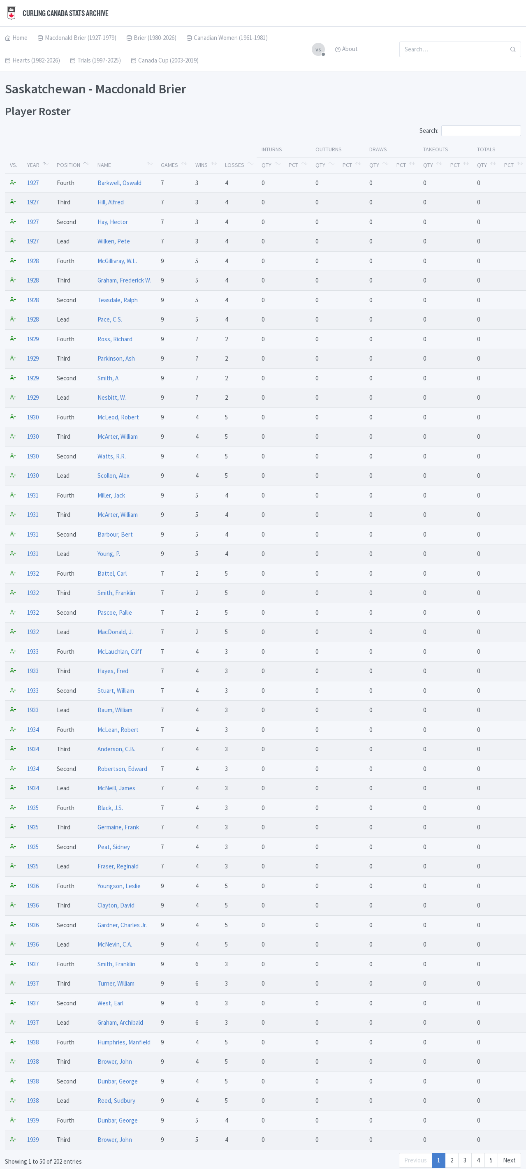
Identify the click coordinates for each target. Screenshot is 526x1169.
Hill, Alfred (110, 202)
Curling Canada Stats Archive (57, 13)
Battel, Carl (112, 573)
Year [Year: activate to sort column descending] (33, 165)
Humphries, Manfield (124, 1042)
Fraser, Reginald (118, 866)
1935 (33, 808)
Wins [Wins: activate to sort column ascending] (201, 165)
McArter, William (117, 436)
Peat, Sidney (113, 847)
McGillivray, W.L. (117, 261)
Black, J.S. (110, 808)
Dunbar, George (117, 1081)
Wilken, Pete (113, 241)
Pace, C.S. (109, 319)
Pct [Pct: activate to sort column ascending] (293, 165)
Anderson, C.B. (116, 749)
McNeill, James (116, 788)
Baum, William (114, 710)
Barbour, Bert (115, 534)
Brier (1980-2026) (151, 38)
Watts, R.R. (111, 456)
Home (16, 38)
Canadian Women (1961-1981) (227, 38)
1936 (33, 886)
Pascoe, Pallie (114, 612)
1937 (33, 964)
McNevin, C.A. (114, 944)
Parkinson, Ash (116, 358)
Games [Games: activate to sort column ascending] (169, 165)
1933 (33, 651)
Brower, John (114, 1061)
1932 (33, 573)
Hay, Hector (112, 222)
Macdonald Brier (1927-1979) (76, 38)
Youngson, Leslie (119, 886)
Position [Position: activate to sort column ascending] (68, 165)
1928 (33, 261)
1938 (33, 1042)
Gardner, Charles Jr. (122, 925)
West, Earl (110, 1003)
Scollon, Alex (113, 475)
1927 (33, 183)
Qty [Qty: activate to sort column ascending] (266, 165)
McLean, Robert (118, 730)
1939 (33, 1120)
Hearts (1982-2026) (32, 60)
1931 (33, 495)
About (346, 49)
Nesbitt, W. (111, 397)
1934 (33, 730)
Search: (470, 130)
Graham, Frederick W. (124, 280)
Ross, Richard (114, 339)
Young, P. (108, 554)
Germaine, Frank (118, 827)
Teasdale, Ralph (117, 300)
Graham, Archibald (120, 1022)
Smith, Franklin (116, 593)
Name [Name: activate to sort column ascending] (104, 165)
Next (509, 1160)
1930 (33, 417)
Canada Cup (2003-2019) (165, 60)
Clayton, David (115, 905)
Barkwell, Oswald (119, 183)
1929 (33, 339)
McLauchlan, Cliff (119, 651)
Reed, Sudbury (116, 1100)
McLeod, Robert (118, 417)
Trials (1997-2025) (95, 60)
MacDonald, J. (115, 632)
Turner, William (115, 983)
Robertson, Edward (122, 769)
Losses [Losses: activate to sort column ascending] (234, 165)
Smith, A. (108, 378)
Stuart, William (115, 690)
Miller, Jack (111, 495)
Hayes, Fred (112, 671)
